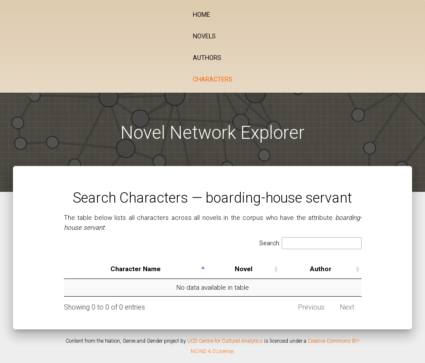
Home (201, 15)
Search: (310, 243)
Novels (204, 36)
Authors (207, 58)
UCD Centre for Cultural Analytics (225, 341)
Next (347, 307)
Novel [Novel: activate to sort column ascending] (243, 269)
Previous (311, 307)
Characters (213, 79)
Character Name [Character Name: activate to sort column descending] (135, 269)
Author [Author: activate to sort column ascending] (320, 269)
